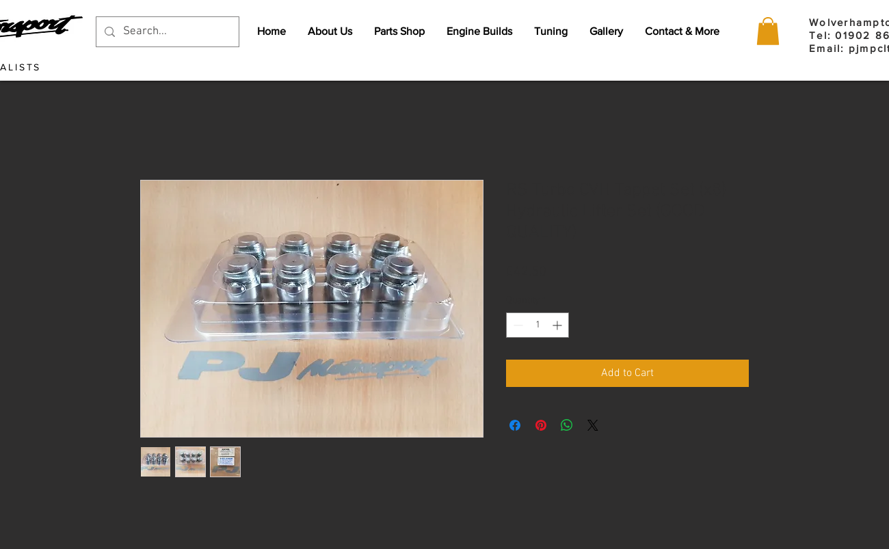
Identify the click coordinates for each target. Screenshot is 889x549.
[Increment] (558, 325)
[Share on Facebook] (515, 425)
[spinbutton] (537, 325)
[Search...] (166, 31)
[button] (768, 31)
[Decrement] (516, 325)
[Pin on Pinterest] (541, 425)
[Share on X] (593, 425)
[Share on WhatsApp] (567, 425)
